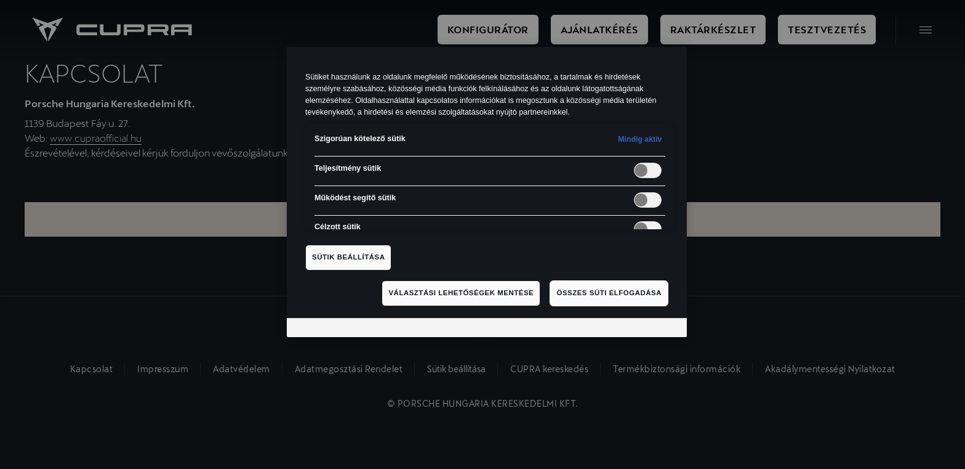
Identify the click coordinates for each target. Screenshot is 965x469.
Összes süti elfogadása (609, 292)
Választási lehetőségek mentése (461, 292)
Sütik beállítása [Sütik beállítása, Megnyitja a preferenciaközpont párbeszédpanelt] (348, 257)
